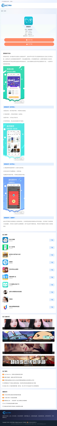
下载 (52, 240)
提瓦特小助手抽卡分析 (14, 254)
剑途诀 (11, 299)
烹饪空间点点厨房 (13, 269)
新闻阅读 (30, 29)
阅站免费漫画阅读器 (14, 306)
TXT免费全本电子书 (14, 284)
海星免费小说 (12, 276)
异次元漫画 (12, 239)
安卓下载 (30, 39)
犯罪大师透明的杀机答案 (15, 291)
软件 (5, 11)
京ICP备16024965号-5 (32, 422)
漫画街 (11, 261)
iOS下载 (30, 44)
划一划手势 (12, 247)
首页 (2, 11)
